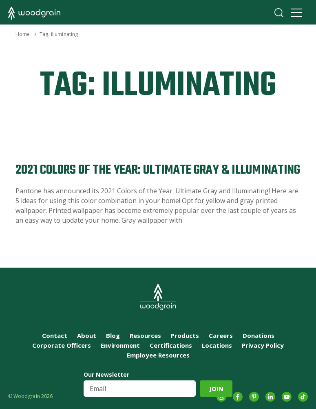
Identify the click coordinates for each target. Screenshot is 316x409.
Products (185, 335)
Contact (54, 335)
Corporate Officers (61, 345)
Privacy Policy (263, 345)
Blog (113, 335)
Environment (120, 345)
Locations (217, 345)
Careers (221, 335)
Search (278, 12)
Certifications (171, 345)
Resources (145, 335)
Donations (258, 335)
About (86, 335)
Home (22, 34)
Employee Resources (158, 355)
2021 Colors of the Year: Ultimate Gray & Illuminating (157, 170)
